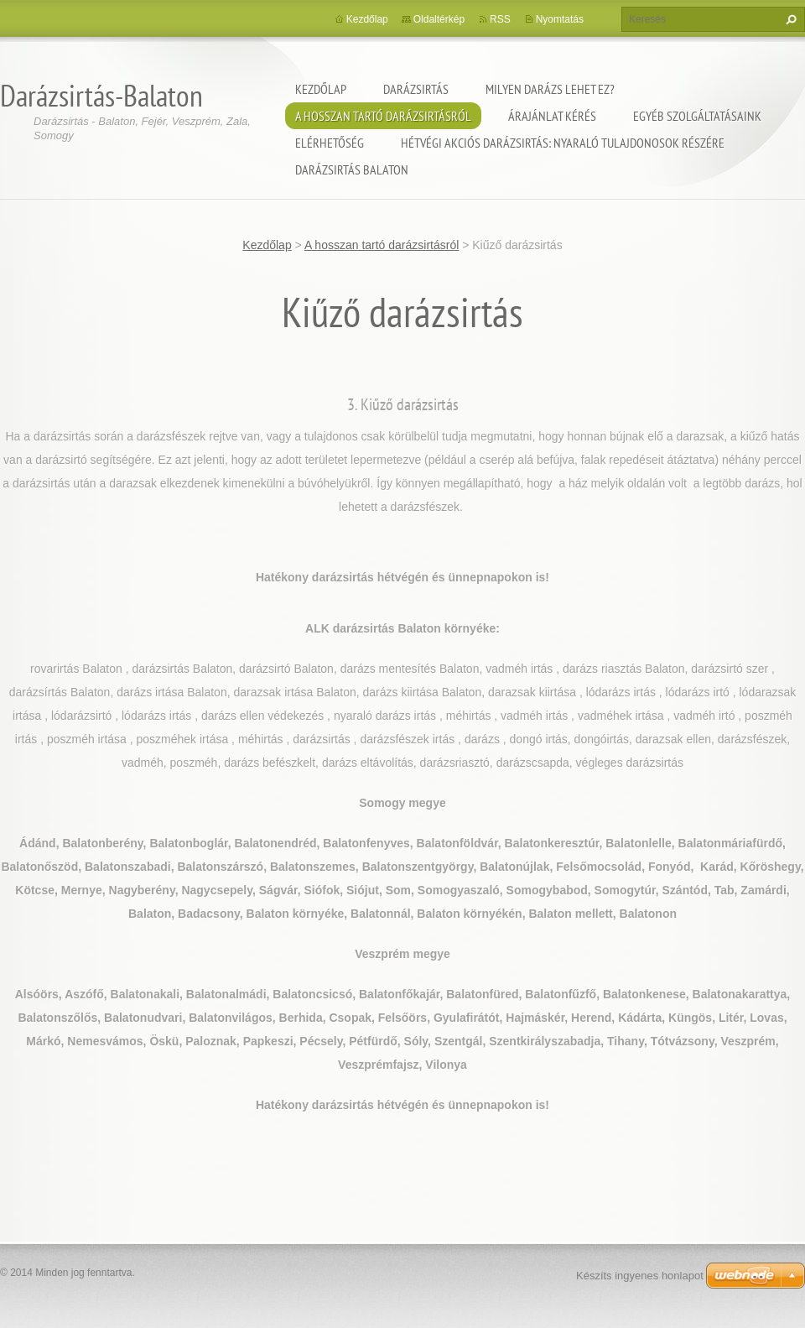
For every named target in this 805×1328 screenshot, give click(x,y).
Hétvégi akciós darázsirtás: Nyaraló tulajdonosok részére (562, 142)
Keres (789, 19)
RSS (500, 19)
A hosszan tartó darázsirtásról (383, 115)
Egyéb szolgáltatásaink (697, 115)
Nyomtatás (560, 19)
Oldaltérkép (439, 19)
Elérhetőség (329, 142)
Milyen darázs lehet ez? (550, 89)
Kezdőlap (320, 89)
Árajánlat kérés (552, 115)
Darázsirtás (416, 89)
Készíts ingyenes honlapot (640, 1275)
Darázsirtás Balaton (351, 169)
